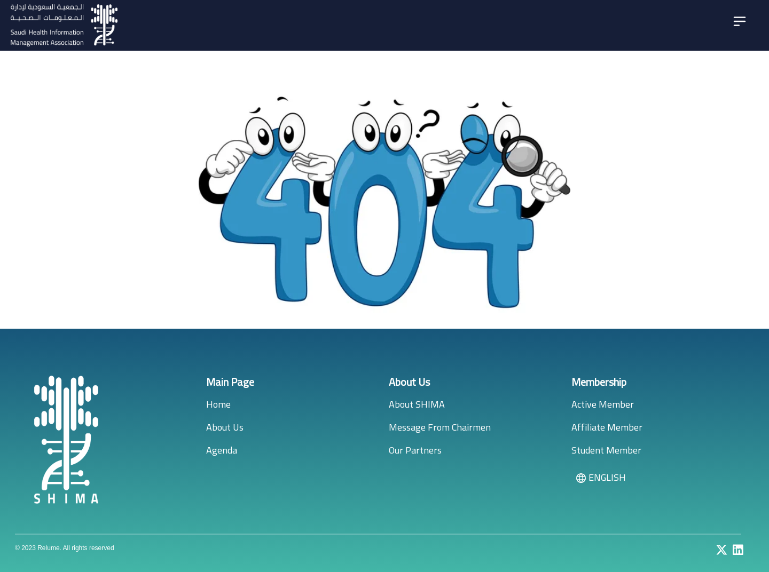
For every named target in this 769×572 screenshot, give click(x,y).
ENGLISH (601, 477)
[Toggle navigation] (739, 21)
